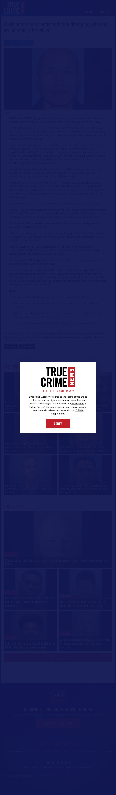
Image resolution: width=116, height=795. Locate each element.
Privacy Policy (78, 403)
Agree (58, 423)
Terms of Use (73, 396)
